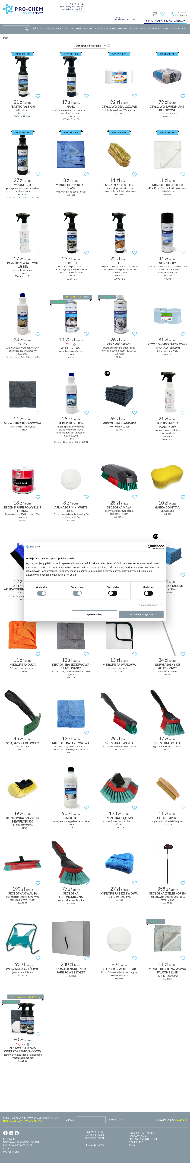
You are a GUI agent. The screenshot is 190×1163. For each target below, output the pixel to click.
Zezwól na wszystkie (141, 614)
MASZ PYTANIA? (171, 1119)
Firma (150, 21)
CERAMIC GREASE (119, 344)
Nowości (52, 28)
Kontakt (179, 21)
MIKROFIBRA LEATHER (167, 185)
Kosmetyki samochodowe (124, 28)
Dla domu (167, 28)
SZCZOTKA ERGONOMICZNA (71, 895)
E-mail (70, 1119)
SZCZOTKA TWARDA (119, 743)
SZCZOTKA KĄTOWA (119, 818)
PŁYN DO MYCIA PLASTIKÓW (167, 424)
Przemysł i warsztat (82, 28)
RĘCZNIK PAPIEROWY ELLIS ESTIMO (22, 509)
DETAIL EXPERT (167, 818)
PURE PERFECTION (70, 423)
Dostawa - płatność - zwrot (21, 1142)
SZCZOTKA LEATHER (119, 185)
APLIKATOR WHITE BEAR (119, 969)
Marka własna (138, 1136)
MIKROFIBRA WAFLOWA (119, 664)
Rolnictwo (101, 28)
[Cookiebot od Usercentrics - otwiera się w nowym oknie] (150, 546)
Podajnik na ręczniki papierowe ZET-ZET (71, 970)
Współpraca (163, 21)
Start (5, 37)
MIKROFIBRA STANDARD (119, 423)
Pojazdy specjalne (150, 28)
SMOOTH (70, 818)
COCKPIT (71, 263)
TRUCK (22, 344)
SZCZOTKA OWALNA (22, 893)
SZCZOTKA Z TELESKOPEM (167, 893)
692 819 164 (97, 1132)
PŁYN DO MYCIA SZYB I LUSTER (22, 264)
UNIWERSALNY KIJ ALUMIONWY (167, 666)
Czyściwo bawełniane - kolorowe (167, 108)
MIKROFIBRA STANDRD (167, 586)
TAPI (119, 263)
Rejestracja (181, 15)
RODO (6, 1148)
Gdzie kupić (136, 1142)
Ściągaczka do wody (22, 743)
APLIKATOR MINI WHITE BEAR (70, 509)
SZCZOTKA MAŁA (119, 507)
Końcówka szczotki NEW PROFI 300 (22, 819)
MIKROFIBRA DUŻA (23, 664)
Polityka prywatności (17, 1145)
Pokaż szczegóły (148, 604)
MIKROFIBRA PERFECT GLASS (71, 186)
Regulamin (9, 1139)
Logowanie (181, 12)
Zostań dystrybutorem (143, 1139)
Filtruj (40, 28)
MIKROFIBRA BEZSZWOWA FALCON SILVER (167, 970)
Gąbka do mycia (167, 507)
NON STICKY (167, 263)
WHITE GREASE (71, 348)
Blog (132, 1145)
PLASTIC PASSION (22, 106)
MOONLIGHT (23, 185)
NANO (71, 106)
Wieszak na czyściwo (22, 969)
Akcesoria (180, 28)
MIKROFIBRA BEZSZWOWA (22, 423)
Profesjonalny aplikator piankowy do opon (22, 589)
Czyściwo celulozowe (119, 106)
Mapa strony (11, 1151)
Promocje (64, 28)
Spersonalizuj (94, 614)
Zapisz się (115, 1119)
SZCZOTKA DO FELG (167, 743)
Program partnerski (142, 1132)
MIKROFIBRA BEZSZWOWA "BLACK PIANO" (70, 666)
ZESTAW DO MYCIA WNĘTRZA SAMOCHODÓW (22, 1049)
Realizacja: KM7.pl (95, 1145)
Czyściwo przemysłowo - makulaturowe (167, 346)
